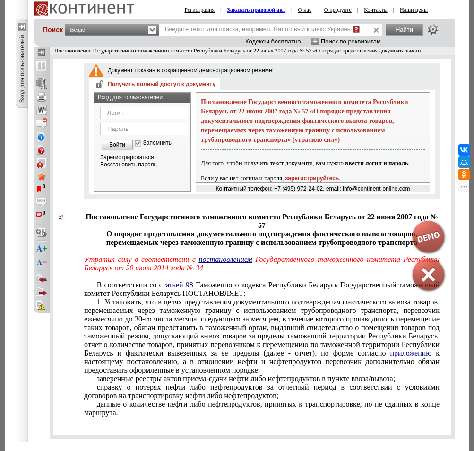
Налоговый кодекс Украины (313, 29)
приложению (411, 353)
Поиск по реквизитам (351, 41)
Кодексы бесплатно (273, 41)
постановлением (225, 259)
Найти (404, 29)
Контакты (376, 10)
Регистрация (199, 10)
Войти (117, 144)
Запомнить (157, 143)
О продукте (338, 10)
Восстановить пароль (128, 164)
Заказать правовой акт (256, 10)
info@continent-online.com (376, 188)
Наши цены (414, 10)
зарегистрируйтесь (312, 178)
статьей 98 (176, 285)
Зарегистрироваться (127, 157)
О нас (305, 10)
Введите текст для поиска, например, (258, 29)
